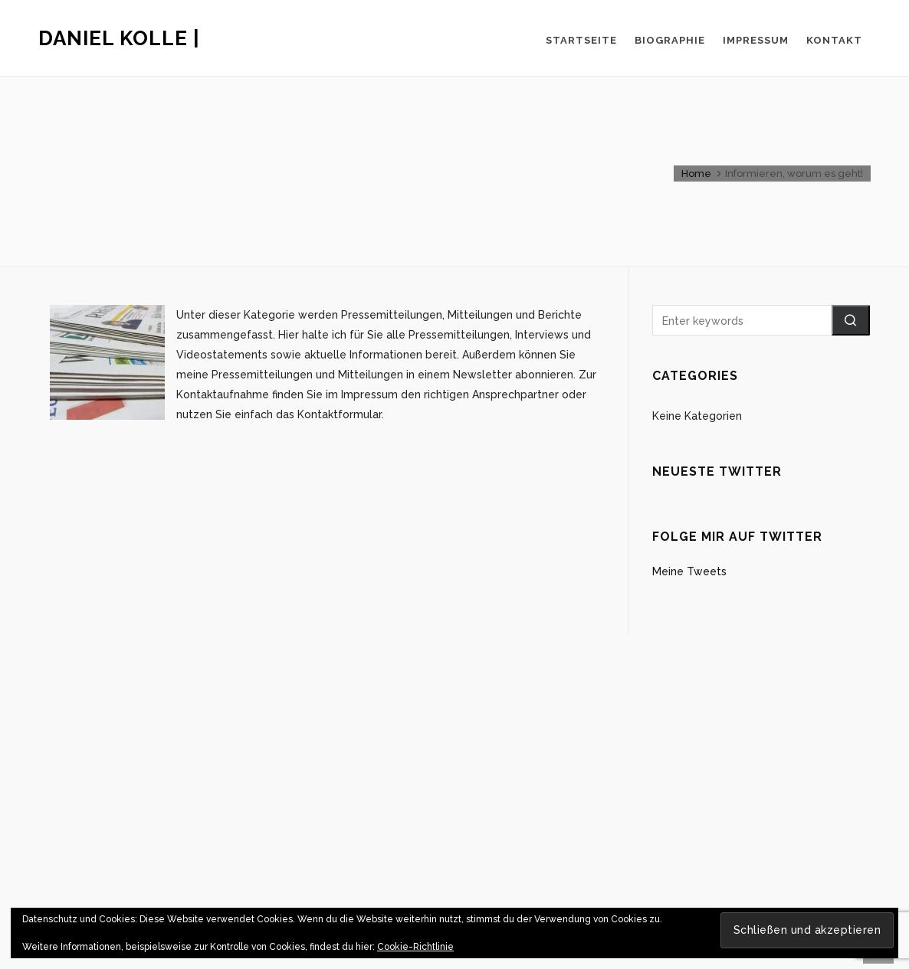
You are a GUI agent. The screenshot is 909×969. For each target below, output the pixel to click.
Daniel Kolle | (119, 38)
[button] (851, 320)
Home (696, 173)
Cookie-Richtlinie (415, 946)
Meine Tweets (689, 571)
